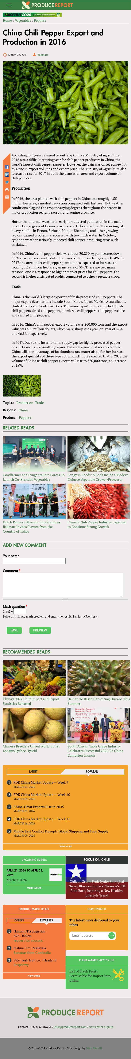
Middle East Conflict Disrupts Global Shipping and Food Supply (60, 831)
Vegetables (23, 20)
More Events (34, 888)
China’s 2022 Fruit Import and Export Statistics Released (31, 701)
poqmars (42, 55)
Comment (11, 570)
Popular (92, 771)
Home (7, 20)
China (23, 410)
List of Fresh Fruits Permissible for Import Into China (90, 976)
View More (34, 976)
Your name (11, 556)
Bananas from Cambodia (32, 952)
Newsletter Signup (101, 1027)
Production (24, 402)
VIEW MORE (66, 846)
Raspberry (21, 964)
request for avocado (28, 940)
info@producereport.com (70, 1027)
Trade (39, 402)
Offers (19, 920)
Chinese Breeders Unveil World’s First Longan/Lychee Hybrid (31, 748)
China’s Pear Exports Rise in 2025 (38, 806)
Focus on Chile (97, 859)
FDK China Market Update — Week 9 (40, 782)
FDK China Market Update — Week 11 (41, 819)
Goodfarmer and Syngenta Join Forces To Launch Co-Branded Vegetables (34, 477)
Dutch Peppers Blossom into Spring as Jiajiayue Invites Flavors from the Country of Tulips (31, 527)
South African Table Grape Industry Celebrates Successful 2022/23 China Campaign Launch (95, 751)
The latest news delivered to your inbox (94, 922)
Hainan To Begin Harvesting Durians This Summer (98, 701)
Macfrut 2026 (17, 880)
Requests (46, 920)
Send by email (7, 197)
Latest (33, 771)
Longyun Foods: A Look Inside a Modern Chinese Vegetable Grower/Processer (97, 477)
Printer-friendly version (7, 189)
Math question (15, 606)
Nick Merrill (94, 1048)
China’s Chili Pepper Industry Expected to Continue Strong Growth (96, 524)
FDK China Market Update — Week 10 (41, 794)
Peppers (40, 20)
